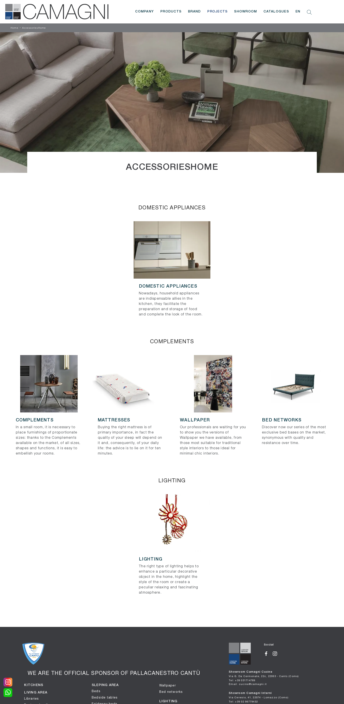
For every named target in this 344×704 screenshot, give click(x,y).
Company (144, 11)
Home (14, 28)
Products (170, 11)
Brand (194, 11)
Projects (217, 11)
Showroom (245, 11)
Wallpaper (167, 685)
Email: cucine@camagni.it (248, 684)
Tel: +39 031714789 (242, 680)
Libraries (31, 698)
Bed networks (171, 691)
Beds (96, 691)
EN (298, 11)
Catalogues (276, 11)
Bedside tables (105, 697)
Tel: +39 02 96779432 (243, 701)
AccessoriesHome (34, 28)
